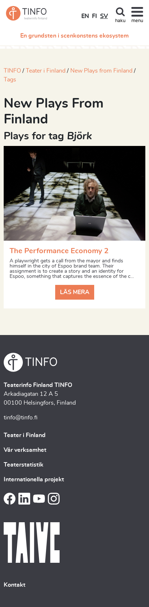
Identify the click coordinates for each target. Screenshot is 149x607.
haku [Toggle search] (120, 20)
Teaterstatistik (23, 465)
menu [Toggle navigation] (137, 20)
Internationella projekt (34, 479)
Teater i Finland (45, 71)
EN (85, 16)
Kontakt (14, 585)
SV (104, 16)
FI (94, 16)
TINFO (12, 71)
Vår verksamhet (25, 450)
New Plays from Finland (101, 71)
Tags (10, 80)
